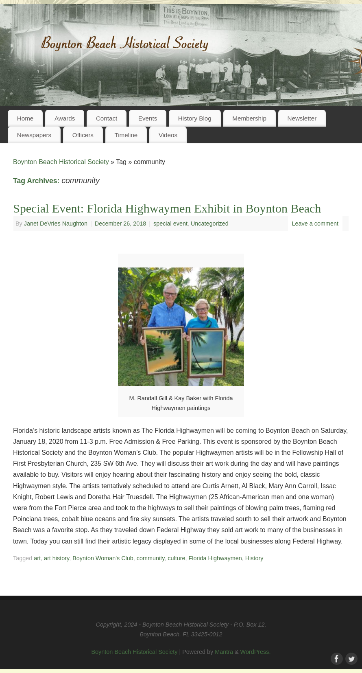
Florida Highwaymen (215, 558)
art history (56, 558)
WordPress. (255, 652)
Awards (65, 118)
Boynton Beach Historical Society (61, 161)
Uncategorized (210, 223)
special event (170, 223)
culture (176, 558)
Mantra (224, 652)
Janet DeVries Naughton (55, 223)
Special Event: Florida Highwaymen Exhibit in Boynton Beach (167, 208)
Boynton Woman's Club (102, 558)
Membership (249, 118)
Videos (168, 135)
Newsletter (301, 118)
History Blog (195, 118)
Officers (83, 135)
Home (25, 118)
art (37, 558)
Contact (106, 118)
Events (147, 118)
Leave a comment (315, 223)
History (254, 558)
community (151, 558)
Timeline (125, 135)
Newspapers (34, 135)
